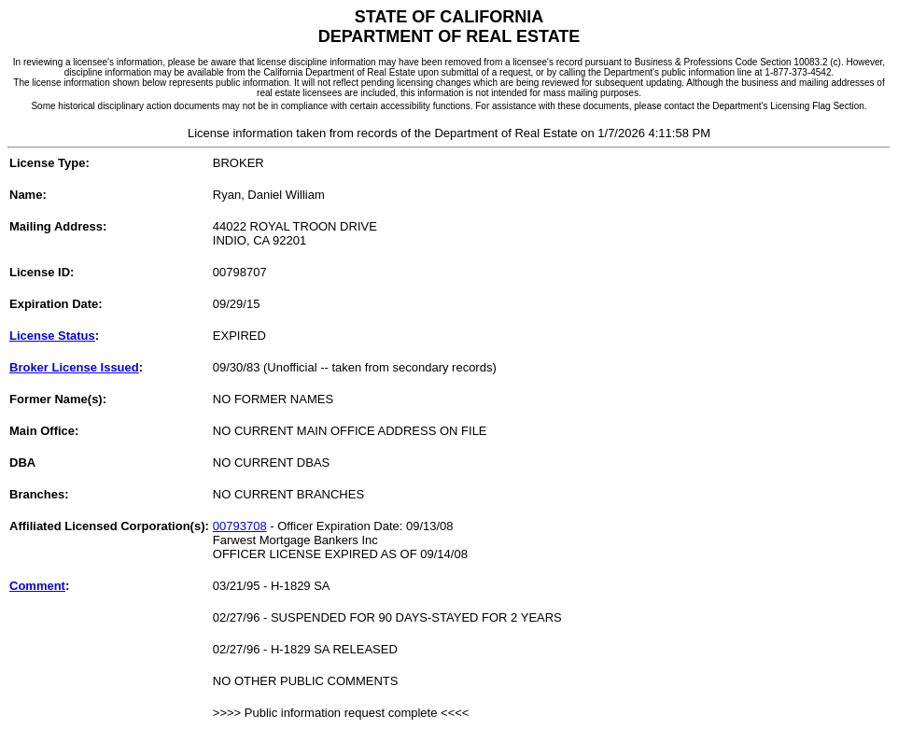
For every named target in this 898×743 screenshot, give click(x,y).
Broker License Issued (74, 367)
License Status (52, 336)
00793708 (240, 526)
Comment (37, 586)
